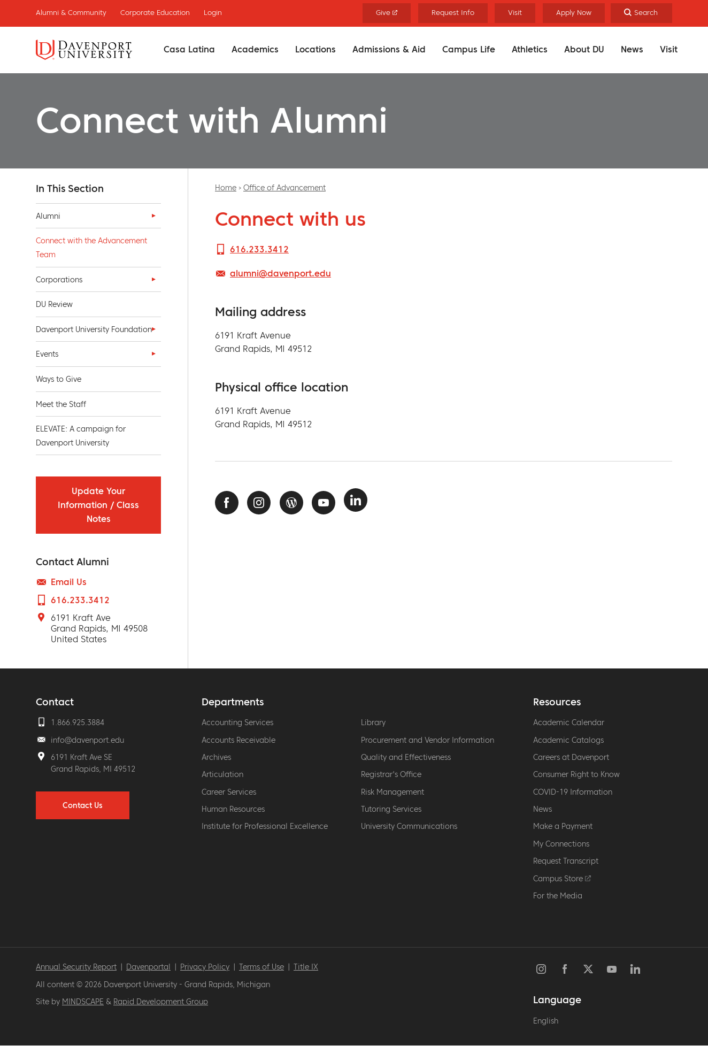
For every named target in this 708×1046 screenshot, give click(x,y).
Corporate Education (155, 12)
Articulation (222, 774)
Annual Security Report (76, 967)
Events (47, 354)
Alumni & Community (71, 12)
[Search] (641, 13)
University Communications (409, 826)
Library (373, 722)
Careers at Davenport (571, 757)
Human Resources (233, 809)
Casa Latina (189, 49)
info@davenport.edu (87, 740)
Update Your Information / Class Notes (98, 505)
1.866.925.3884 (77, 722)
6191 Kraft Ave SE (81, 757)
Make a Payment (562, 826)
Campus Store (562, 878)
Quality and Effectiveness (406, 757)
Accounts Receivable (238, 740)
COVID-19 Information (572, 792)
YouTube (612, 969)
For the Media (557, 896)
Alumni (48, 216)
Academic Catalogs (568, 740)
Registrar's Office (391, 774)
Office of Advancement (284, 188)
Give (387, 12)
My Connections (561, 844)
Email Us (69, 581)
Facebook (226, 502)
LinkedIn (355, 500)
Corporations (59, 279)
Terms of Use (261, 967)
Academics (255, 49)
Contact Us (83, 805)
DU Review (54, 304)
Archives (216, 757)
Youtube (323, 502)
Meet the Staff (61, 404)
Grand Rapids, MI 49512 (93, 769)
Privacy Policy (204, 967)
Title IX (306, 967)
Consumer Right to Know (576, 774)
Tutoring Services (391, 809)
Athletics (530, 49)
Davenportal (148, 967)
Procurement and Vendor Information (427, 740)
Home (225, 188)
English (545, 1021)
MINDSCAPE (83, 1001)
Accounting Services (237, 722)
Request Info (453, 12)
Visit (669, 49)
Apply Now (573, 12)
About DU (584, 49)
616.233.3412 (80, 600)
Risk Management (392, 792)
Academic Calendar (568, 722)
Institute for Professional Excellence (265, 826)
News (632, 49)
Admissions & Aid (389, 49)
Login (213, 12)
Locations (315, 49)
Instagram (259, 502)
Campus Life (468, 49)
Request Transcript (565, 861)
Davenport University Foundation (94, 329)
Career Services (229, 792)
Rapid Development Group (160, 1001)
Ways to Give (58, 379)
